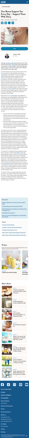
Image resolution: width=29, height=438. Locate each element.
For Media (3, 424)
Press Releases (4, 426)
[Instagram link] (14, 384)
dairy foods (11, 88)
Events (3, 409)
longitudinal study (15, 95)
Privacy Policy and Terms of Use (7, 436)
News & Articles (5, 401)
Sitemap (3, 432)
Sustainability (4, 398)
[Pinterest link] (20, 384)
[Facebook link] (2, 384)
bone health (17, 152)
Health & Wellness (6, 395)
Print (14, 48)
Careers (3, 429)
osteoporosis (4, 74)
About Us (3, 415)
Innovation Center (5, 417)
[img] (3, 2)
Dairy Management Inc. (6, 421)
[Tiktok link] (8, 384)
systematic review (8, 163)
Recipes (3, 392)
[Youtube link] (26, 384)
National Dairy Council (6, 419)
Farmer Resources (5, 412)
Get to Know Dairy (6, 6)
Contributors (4, 403)
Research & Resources (7, 406)
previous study (10, 63)
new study (14, 64)
